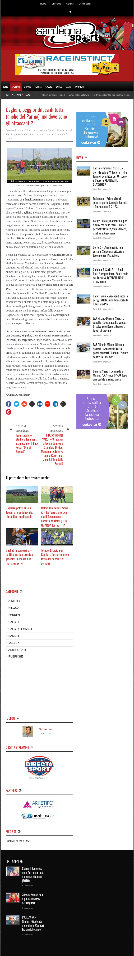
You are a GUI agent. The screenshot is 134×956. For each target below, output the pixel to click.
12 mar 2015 (23, 130)
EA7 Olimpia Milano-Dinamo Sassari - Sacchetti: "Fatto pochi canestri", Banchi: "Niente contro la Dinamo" (110, 350)
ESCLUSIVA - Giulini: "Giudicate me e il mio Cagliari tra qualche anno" (33, 923)
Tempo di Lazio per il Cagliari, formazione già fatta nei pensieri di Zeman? (55, 556)
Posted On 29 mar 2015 (103, 335)
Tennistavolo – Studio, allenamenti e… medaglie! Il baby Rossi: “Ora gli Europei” (27, 443)
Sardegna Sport (46, 130)
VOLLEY (13, 642)
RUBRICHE (79, 86)
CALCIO (48, 86)
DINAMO (27, 86)
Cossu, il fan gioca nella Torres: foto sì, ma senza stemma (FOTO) (33, 874)
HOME (43, 4)
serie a (55, 134)
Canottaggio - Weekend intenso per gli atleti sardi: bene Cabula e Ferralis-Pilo (110, 300)
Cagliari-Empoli (19, 134)
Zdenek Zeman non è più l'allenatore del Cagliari (32, 899)
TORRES (38, 86)
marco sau (45, 134)
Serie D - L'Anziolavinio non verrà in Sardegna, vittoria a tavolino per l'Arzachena (108, 251)
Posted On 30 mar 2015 (103, 189)
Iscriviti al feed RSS (18, 840)
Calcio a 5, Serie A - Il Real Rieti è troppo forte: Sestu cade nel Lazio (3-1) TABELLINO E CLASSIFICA (110, 275)
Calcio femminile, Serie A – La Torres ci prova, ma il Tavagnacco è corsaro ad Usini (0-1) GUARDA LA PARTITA (54, 516)
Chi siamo (56, 4)
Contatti (69, 4)
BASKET (59, 86)
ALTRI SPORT (17, 649)
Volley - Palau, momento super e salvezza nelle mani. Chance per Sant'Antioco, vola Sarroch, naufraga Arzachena (110, 227)
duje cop (34, 134)
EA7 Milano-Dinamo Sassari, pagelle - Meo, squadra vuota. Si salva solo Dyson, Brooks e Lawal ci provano (109, 324)
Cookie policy (85, 4)
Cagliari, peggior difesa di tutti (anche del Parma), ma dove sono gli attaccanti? (36, 116)
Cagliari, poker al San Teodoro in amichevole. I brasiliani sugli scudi (19, 512)
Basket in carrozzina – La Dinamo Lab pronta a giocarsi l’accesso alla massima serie (20, 556)
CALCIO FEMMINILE (21, 629)
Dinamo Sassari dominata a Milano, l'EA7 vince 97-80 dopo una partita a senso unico (110, 375)
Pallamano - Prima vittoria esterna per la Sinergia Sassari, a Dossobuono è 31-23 (110, 202)
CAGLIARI (16, 86)
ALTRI (68, 86)
